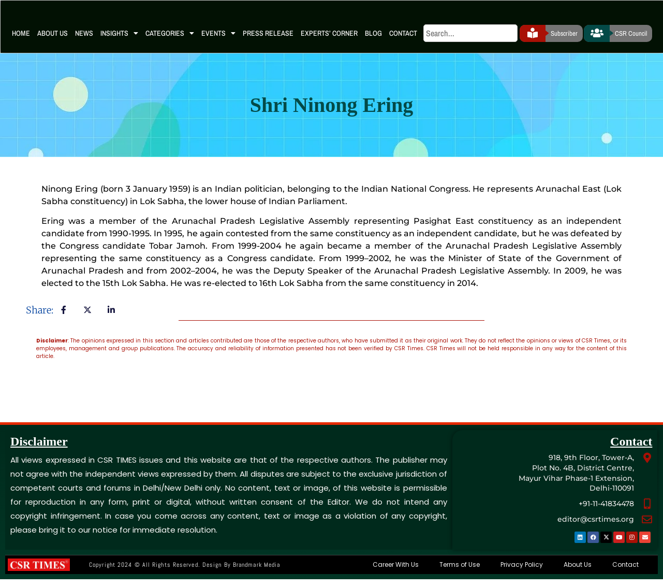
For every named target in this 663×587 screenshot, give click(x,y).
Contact (403, 41)
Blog (373, 41)
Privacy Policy (521, 572)
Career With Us (396, 572)
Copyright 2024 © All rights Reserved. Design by (184, 572)
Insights (119, 41)
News (84, 41)
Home (21, 41)
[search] (470, 41)
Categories (169, 41)
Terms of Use (459, 572)
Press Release (268, 41)
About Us (52, 41)
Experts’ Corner (329, 41)
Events (218, 41)
